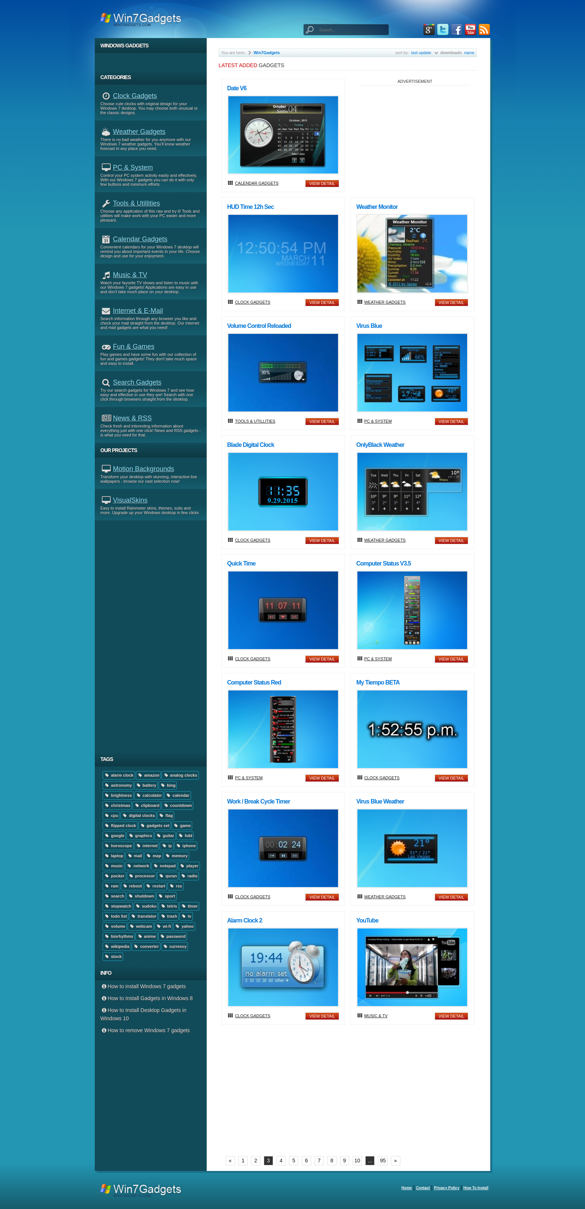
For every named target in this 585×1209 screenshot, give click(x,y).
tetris (168, 906)
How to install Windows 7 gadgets (143, 986)
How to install (475, 1188)
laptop (113, 855)
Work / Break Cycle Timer (258, 801)
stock (113, 956)
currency (175, 946)
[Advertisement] (153, 636)
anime (146, 936)
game (182, 825)
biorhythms (118, 936)
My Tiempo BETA (378, 682)
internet (147, 845)
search (114, 896)
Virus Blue (369, 326)
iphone (186, 845)
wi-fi (163, 926)
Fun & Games (133, 346)
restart (155, 886)
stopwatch (117, 906)
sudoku (146, 906)
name (469, 52)
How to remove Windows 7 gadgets (145, 1030)
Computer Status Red (254, 682)
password (173, 936)
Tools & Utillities (136, 203)
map (153, 855)
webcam (140, 926)
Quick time (241, 563)
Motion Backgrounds (143, 469)
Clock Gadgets (135, 96)
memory (176, 855)
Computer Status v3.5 (383, 563)
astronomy (118, 785)
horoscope (118, 845)
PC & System (133, 167)
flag (166, 815)
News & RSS (132, 418)
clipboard (146, 805)
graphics (140, 835)
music (113, 866)
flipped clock (120, 825)
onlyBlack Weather (380, 445)
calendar (178, 795)
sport (166, 896)
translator (143, 916)
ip (166, 845)
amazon (148, 775)
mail (134, 855)
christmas (117, 805)
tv (186, 916)
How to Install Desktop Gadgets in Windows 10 (143, 1014)
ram (111, 886)
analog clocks (180, 775)
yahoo (184, 926)
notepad (164, 866)
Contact (423, 1188)
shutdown (141, 896)
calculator (149, 795)
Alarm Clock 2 (244, 920)
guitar (165, 835)
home (406, 1188)
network (137, 866)
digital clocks (138, 815)
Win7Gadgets (267, 52)
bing (168, 785)
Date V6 (237, 88)
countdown (177, 805)
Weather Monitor (377, 207)
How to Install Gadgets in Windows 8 (146, 998)
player (188, 866)
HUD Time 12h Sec (250, 207)
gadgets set (155, 825)
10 (357, 1160)
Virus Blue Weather (380, 801)
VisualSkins (130, 500)
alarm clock (119, 775)
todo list (115, 916)
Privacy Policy (446, 1188)
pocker (114, 876)
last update (421, 52)
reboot (132, 886)
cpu (111, 815)
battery (146, 785)
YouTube (367, 920)
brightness (118, 795)
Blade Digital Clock (250, 445)
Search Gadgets (137, 382)
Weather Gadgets (139, 131)
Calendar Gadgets (140, 239)
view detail (322, 183)
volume (114, 926)
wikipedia (116, 946)
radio (189, 876)
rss (175, 886)
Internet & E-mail (138, 310)
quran (168, 876)
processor (141, 876)
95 (383, 1160)
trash (168, 916)
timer (189, 906)
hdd (185, 835)
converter (146, 946)
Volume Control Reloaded (259, 326)
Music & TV (130, 275)
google (114, 835)
